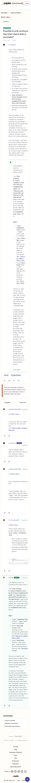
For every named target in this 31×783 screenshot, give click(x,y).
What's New (6, 17)
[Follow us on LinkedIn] (15, 771)
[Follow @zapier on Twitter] (22, 771)
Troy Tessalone (13, 520)
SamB (10, 577)
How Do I (6, 21)
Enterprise (15, 761)
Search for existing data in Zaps (20, 258)
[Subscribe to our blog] (18, 771)
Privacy (24, 780)
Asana (6, 375)
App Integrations (15, 767)
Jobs (15, 758)
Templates (15, 764)
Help (15, 749)
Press (15, 755)
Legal (18, 780)
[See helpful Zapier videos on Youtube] (25, 771)
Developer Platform (15, 752)
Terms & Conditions (8, 740)
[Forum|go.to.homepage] (12, 3)
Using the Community (11, 723)
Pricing (15, 746)
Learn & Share (16, 13)
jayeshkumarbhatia (14, 409)
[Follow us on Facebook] (12, 771)
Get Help (5, 13)
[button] (27, 3)
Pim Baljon (11, 45)
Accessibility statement (21, 740)
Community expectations (12, 726)
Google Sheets (16, 375)
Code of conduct (9, 720)
